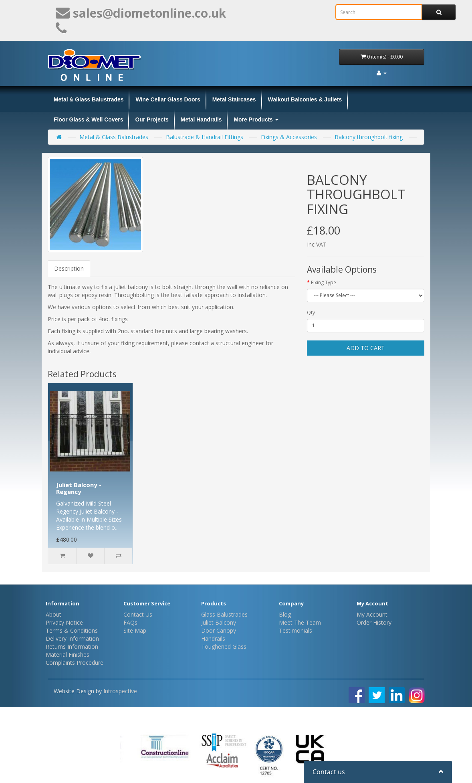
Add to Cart (366, 348)
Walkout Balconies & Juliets (305, 99)
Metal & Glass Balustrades (88, 99)
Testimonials (295, 630)
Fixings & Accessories (289, 137)
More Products (256, 119)
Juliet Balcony (218, 622)
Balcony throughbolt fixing (369, 137)
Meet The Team (300, 622)
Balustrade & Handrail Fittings (204, 137)
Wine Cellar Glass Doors (167, 99)
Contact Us (137, 614)
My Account (372, 614)
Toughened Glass (223, 646)
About (53, 614)
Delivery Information (72, 638)
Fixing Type (323, 282)
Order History (374, 622)
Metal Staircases (234, 99)
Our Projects (151, 119)
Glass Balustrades (224, 614)
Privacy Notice (64, 622)
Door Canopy (218, 630)
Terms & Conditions (72, 630)
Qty (311, 312)
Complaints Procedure (74, 662)
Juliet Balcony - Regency (78, 488)
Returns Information (72, 646)
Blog (285, 614)
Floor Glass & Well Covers (88, 119)
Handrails (213, 638)
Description (69, 268)
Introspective (120, 691)
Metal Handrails (201, 119)
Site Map (134, 630)
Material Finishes (67, 654)
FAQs (130, 622)
